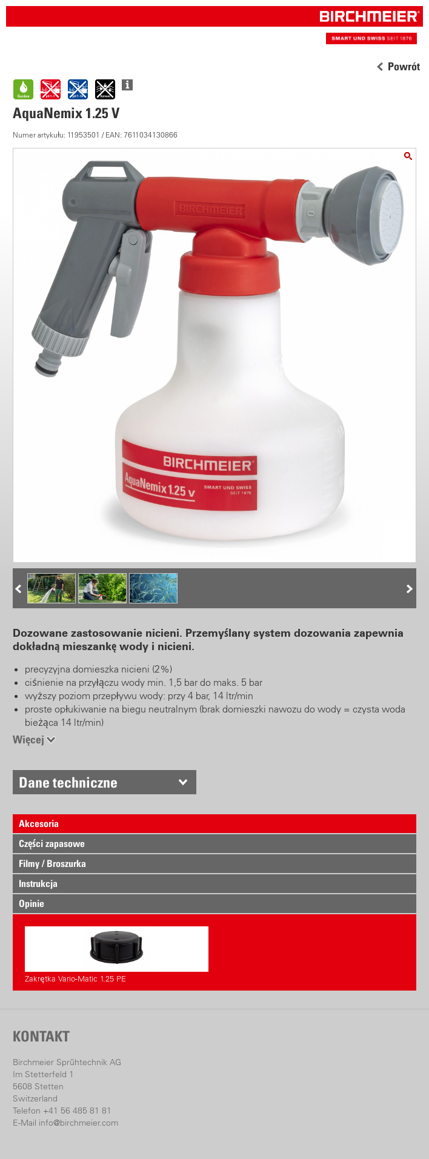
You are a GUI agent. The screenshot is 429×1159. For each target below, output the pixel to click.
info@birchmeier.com (78, 1122)
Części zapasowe (52, 843)
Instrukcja (38, 883)
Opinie (31, 903)
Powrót (404, 67)
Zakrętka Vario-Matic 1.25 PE (116, 954)
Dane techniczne (68, 782)
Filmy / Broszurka (52, 863)
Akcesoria (39, 823)
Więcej (28, 739)
